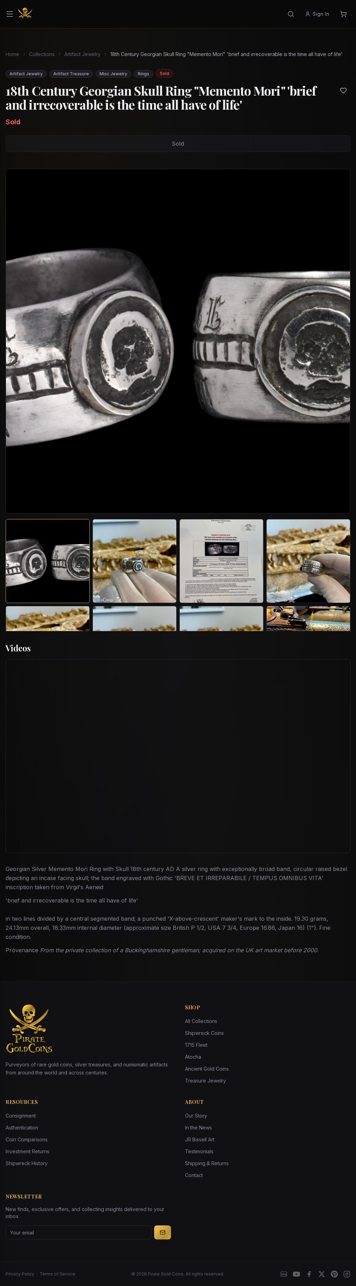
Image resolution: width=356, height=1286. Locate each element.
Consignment (21, 1116)
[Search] (291, 14)
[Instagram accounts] (346, 1274)
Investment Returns (27, 1151)
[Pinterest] (334, 1274)
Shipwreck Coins (204, 1033)
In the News (198, 1128)
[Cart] (343, 14)
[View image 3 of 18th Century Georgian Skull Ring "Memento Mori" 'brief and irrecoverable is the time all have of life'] (221, 561)
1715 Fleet (196, 1045)
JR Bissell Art (199, 1139)
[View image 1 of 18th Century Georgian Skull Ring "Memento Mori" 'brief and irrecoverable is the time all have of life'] (48, 561)
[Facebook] (309, 1274)
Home (12, 54)
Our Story (196, 1116)
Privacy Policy (20, 1274)
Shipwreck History (27, 1163)
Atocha (193, 1057)
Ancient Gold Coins (207, 1069)
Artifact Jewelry (82, 54)
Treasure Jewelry (205, 1081)
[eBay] (283, 1274)
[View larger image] (178, 341)
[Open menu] (10, 14)
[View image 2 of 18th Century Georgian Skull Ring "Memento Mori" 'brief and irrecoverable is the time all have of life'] (135, 561)
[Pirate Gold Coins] (25, 14)
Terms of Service (57, 1274)
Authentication (22, 1128)
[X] (321, 1274)
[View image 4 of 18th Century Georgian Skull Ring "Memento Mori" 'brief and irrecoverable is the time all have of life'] (308, 561)
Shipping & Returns (207, 1163)
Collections (42, 54)
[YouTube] (296, 1274)
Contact (194, 1175)
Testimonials (199, 1151)
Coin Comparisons (27, 1139)
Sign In (317, 14)
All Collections (201, 1021)
